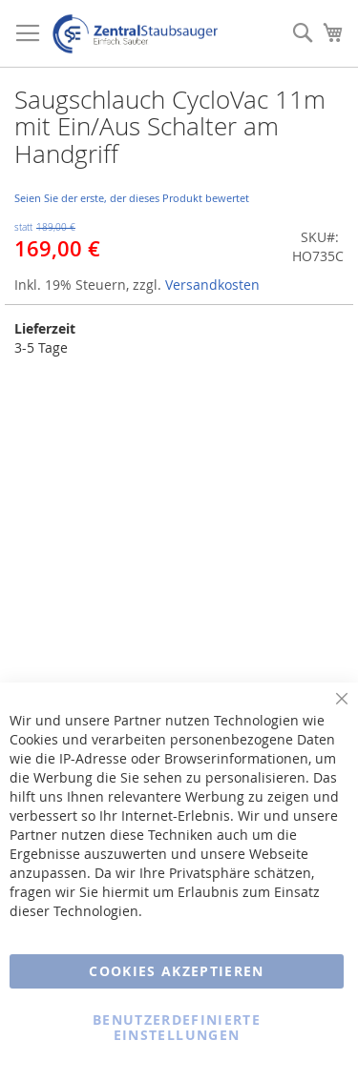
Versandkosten (212, 284)
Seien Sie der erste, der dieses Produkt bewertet (131, 198)
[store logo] (135, 33)
